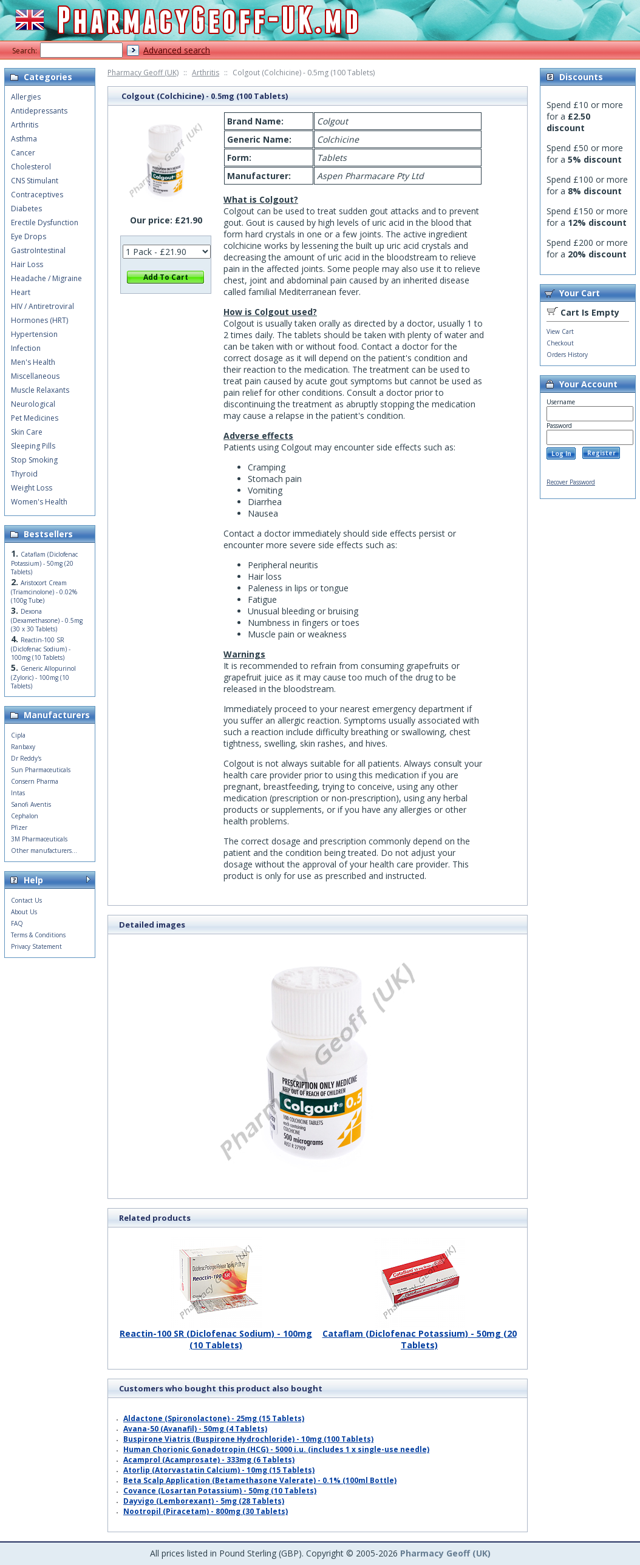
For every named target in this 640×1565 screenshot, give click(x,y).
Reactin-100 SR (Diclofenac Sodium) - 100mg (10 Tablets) (216, 1335)
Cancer (23, 153)
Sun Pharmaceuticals (40, 770)
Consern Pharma (34, 781)
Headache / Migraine (46, 278)
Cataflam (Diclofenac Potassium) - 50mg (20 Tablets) (419, 1335)
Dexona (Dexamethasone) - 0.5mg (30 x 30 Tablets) (47, 620)
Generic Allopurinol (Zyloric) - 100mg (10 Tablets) (43, 677)
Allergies (26, 97)
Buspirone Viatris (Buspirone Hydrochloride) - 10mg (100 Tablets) (248, 1439)
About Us (24, 912)
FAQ (17, 923)
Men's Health (33, 362)
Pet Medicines (34, 418)
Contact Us (26, 900)
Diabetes (26, 208)
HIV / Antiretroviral (42, 306)
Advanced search (176, 50)
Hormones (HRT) (39, 320)
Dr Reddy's (26, 758)
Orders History (567, 354)
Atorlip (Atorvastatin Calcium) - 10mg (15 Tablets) (219, 1470)
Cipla (18, 735)
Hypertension (34, 334)
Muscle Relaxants (40, 390)
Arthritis (205, 72)
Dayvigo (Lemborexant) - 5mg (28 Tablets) (203, 1501)
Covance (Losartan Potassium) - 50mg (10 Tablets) (219, 1490)
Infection (26, 348)
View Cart (560, 331)
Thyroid (24, 474)
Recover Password (570, 482)
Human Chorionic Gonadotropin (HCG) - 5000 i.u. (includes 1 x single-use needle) (276, 1449)
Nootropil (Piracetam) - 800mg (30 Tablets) (205, 1511)
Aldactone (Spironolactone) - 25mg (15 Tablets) (213, 1418)
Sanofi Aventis (31, 804)
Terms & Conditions (38, 935)
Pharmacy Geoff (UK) (143, 72)
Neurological (33, 404)
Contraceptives (37, 194)
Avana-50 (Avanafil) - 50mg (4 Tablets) (195, 1429)
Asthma (24, 139)
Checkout (560, 343)
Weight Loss (31, 488)
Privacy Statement (36, 946)
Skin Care (27, 432)
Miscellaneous (35, 376)
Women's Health (39, 502)
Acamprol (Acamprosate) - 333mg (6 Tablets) (208, 1460)
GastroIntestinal (38, 250)
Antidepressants (39, 111)
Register (601, 453)
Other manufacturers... (44, 850)
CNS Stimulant (34, 180)
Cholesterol (31, 166)
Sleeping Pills (33, 446)
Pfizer (19, 827)
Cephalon (24, 816)
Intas (18, 793)
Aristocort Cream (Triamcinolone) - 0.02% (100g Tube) (44, 592)
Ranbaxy (23, 746)
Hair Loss (27, 264)
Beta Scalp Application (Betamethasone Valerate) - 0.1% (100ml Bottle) (260, 1480)
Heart (20, 292)
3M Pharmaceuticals (39, 839)
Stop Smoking (34, 460)
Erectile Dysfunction (44, 222)
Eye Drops (28, 236)
